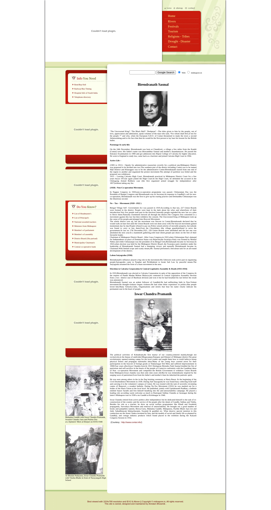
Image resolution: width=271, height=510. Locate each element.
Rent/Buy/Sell (80, 84)
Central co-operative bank (85, 247)
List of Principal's (81, 218)
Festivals (173, 26)
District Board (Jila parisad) (85, 238)
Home (171, 16)
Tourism (173, 31)
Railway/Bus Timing (82, 89)
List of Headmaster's (82, 213)
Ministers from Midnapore (85, 226)
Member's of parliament (84, 230)
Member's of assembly (83, 234)
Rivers (172, 21)
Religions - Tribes (179, 36)
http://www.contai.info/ (131, 422)
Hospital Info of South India (86, 93)
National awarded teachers (85, 222)
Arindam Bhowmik (157, 504)
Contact (172, 46)
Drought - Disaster (179, 41)
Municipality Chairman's (84, 242)
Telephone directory (82, 97)
